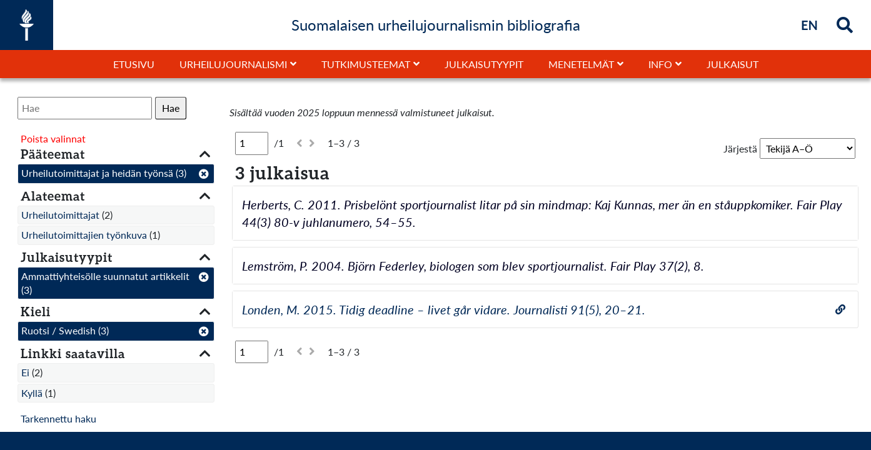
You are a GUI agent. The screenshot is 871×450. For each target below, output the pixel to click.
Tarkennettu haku (58, 418)
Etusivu (133, 64)
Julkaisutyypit (484, 64)
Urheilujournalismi (233, 64)
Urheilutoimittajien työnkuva (84, 235)
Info (660, 64)
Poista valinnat (53, 138)
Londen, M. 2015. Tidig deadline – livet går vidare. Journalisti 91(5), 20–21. (443, 309)
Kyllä (32, 393)
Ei (25, 372)
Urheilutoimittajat (60, 215)
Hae (170, 108)
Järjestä (740, 148)
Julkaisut (732, 64)
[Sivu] (251, 143)
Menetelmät (581, 64)
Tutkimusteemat (365, 64)
